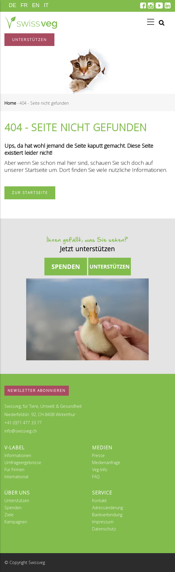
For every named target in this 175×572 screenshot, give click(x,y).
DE (12, 5)
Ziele (9, 514)
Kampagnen (15, 522)
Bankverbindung (107, 514)
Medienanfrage (106, 462)
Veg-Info (99, 469)
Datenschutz (104, 529)
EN (35, 5)
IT (46, 5)
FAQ (96, 476)
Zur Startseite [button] (30, 192)
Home (10, 103)
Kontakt (99, 500)
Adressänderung (107, 507)
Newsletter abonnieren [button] (37, 390)
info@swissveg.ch (20, 431)
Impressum (103, 522)
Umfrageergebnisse (22, 462)
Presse (98, 455)
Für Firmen (14, 469)
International (16, 476)
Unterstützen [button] (29, 39)
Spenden (12, 507)
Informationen (17, 455)
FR (24, 5)
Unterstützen (16, 500)
